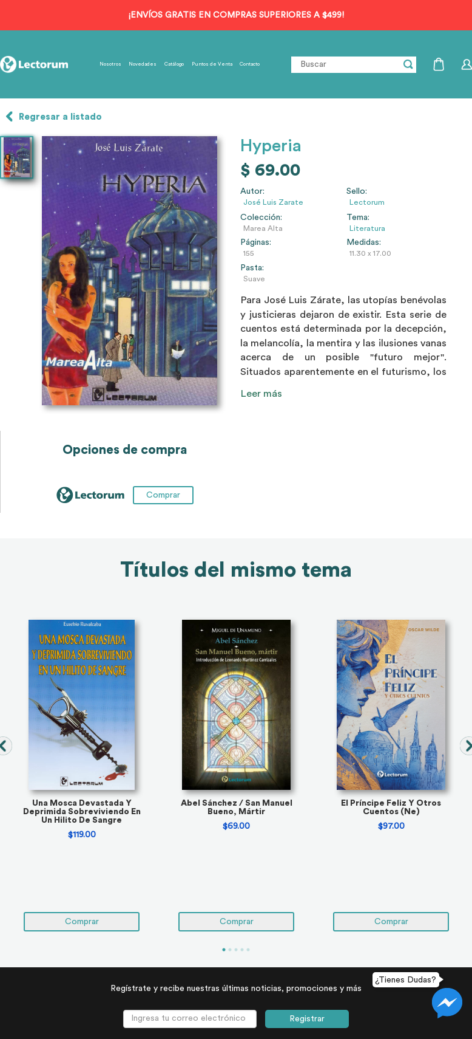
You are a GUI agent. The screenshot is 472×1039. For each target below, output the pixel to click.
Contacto (250, 64)
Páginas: (255, 242)
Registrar (307, 1019)
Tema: (357, 217)
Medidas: (363, 242)
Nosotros (110, 64)
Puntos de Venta (212, 64)
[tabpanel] (81, 775)
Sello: (356, 191)
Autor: (252, 191)
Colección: (261, 217)
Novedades (143, 64)
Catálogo (174, 64)
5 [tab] (248, 950)
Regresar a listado (60, 117)
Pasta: (252, 268)
